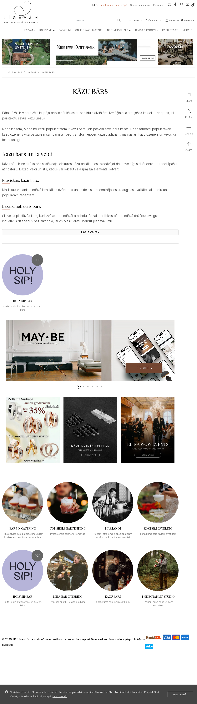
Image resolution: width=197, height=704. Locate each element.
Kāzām (29, 30)
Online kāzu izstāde (88, 30)
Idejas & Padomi (146, 30)
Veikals (187, 30)
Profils (135, 20)
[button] (79, 387)
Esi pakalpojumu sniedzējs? (111, 5)
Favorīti (153, 20)
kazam (32, 72)
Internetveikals (118, 30)
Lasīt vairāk (60, 696)
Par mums (158, 5)
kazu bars (48, 72)
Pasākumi (65, 30)
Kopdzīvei (46, 30)
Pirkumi (172, 20)
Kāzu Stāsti (170, 30)
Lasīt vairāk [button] (90, 232)
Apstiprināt (180, 694)
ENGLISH (187, 20)
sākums (17, 72)
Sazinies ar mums (140, 5)
